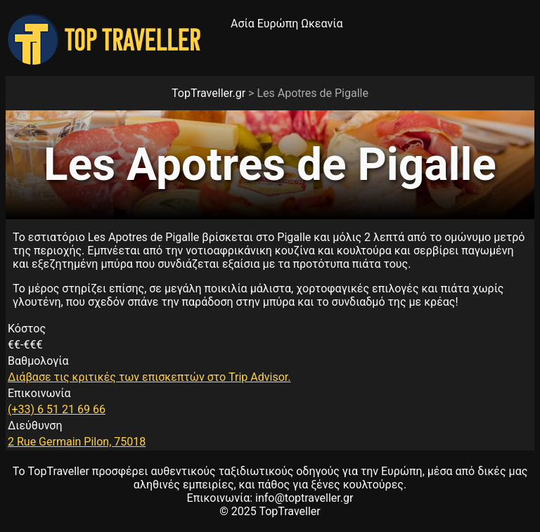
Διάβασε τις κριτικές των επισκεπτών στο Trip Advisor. (149, 377)
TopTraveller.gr (208, 93)
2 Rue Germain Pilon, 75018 (77, 441)
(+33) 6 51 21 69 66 (56, 409)
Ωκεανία (321, 23)
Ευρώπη (278, 23)
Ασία (243, 23)
